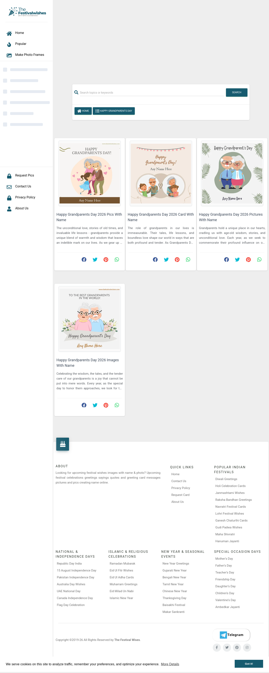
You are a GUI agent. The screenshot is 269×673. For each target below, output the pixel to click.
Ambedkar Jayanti (227, 607)
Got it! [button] (249, 663)
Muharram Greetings (123, 584)
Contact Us (178, 481)
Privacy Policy (180, 488)
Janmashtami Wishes (230, 493)
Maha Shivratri (225, 534)
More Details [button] (170, 664)
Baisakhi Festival (174, 605)
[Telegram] (231, 635)
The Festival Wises (127, 640)
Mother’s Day (224, 558)
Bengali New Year (174, 577)
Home (83, 111)
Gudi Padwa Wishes (228, 527)
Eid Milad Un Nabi (122, 591)
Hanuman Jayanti (227, 541)
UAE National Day (68, 591)
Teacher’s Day (224, 572)
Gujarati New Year (175, 570)
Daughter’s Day (225, 586)
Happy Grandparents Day (114, 111)
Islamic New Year (121, 598)
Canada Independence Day (75, 598)
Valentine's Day (225, 600)
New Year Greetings (176, 563)
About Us (177, 502)
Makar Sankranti (174, 612)
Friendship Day (225, 579)
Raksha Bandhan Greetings (233, 500)
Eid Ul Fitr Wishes (121, 570)
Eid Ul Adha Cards (122, 577)
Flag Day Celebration (71, 605)
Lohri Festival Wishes (229, 513)
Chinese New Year (175, 591)
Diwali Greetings (226, 479)
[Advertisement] (161, 40)
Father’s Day (223, 565)
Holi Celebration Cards (230, 486)
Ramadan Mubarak (122, 563)
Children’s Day (224, 593)
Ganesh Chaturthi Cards (231, 520)
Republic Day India (69, 563)
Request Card (180, 495)
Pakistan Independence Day (75, 577)
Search (236, 92)
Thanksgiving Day (174, 598)
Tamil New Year (173, 584)
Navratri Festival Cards (230, 507)
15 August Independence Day (76, 570)
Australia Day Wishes (71, 584)
